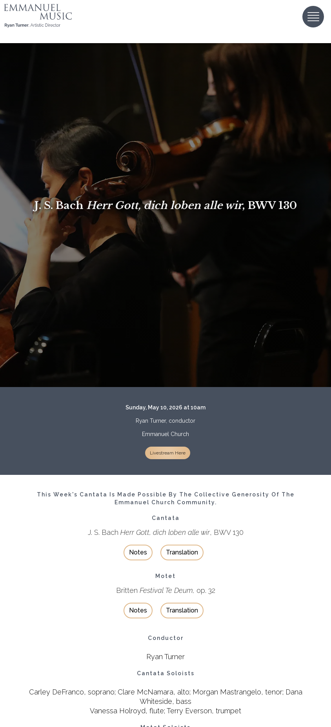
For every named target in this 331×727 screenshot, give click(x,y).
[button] (313, 16)
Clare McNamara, (146, 692)
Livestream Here (168, 453)
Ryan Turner (165, 656)
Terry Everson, (190, 711)
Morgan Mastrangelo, (228, 692)
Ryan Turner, (151, 421)
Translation (182, 552)
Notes (138, 552)
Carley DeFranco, (57, 692)
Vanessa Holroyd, (118, 711)
